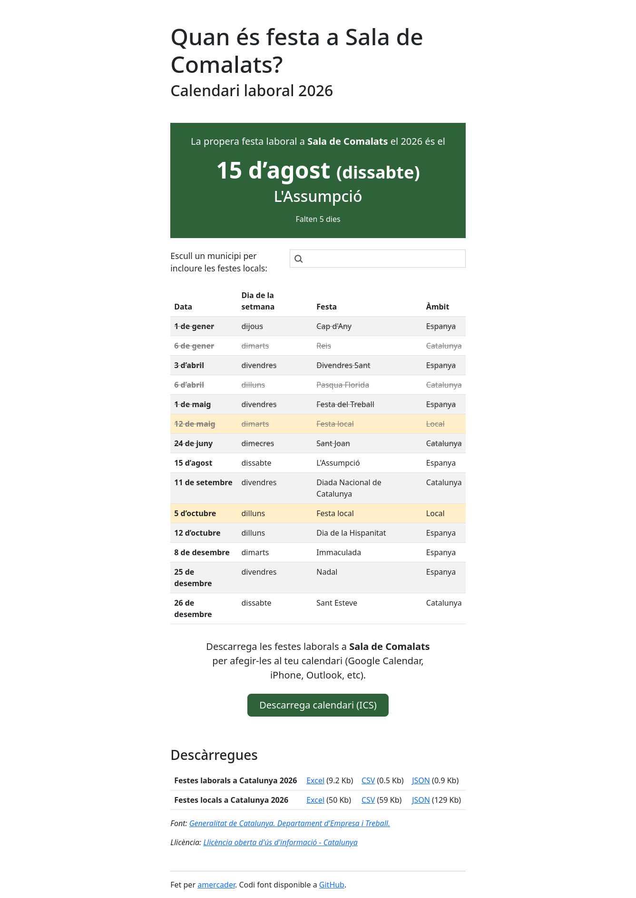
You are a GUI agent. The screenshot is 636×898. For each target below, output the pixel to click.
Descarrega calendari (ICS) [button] (318, 704)
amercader (216, 884)
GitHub (331, 884)
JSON (421, 780)
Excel (315, 780)
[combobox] (378, 258)
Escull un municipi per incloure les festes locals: (218, 262)
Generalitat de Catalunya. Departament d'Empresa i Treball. (289, 823)
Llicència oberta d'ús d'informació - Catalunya (280, 842)
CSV (368, 780)
